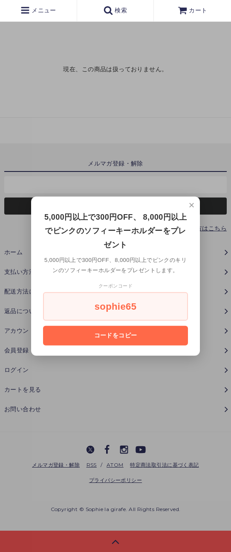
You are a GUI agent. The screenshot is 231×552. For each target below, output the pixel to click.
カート (193, 10)
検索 (115, 10)
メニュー (38, 10)
